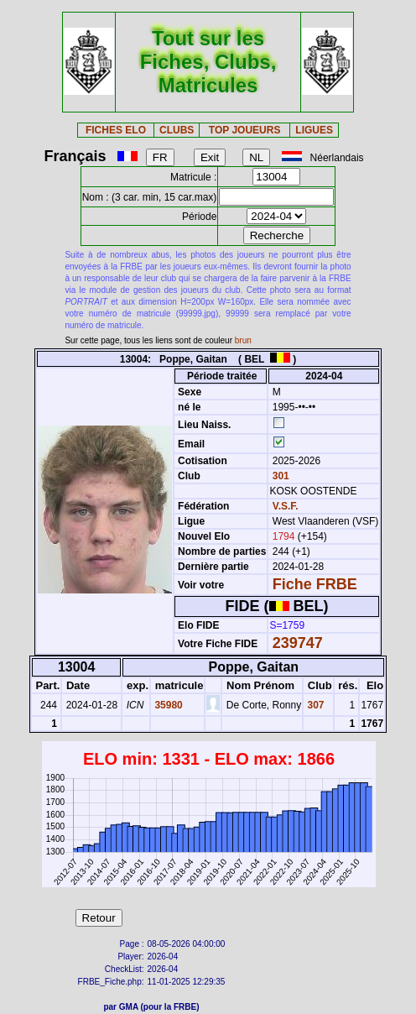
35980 (167, 705)
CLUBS (176, 130)
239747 (298, 643)
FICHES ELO (116, 130)
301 (279, 476)
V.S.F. (286, 506)
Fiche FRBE (315, 584)
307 (314, 705)
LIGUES (314, 130)
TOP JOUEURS (245, 130)
